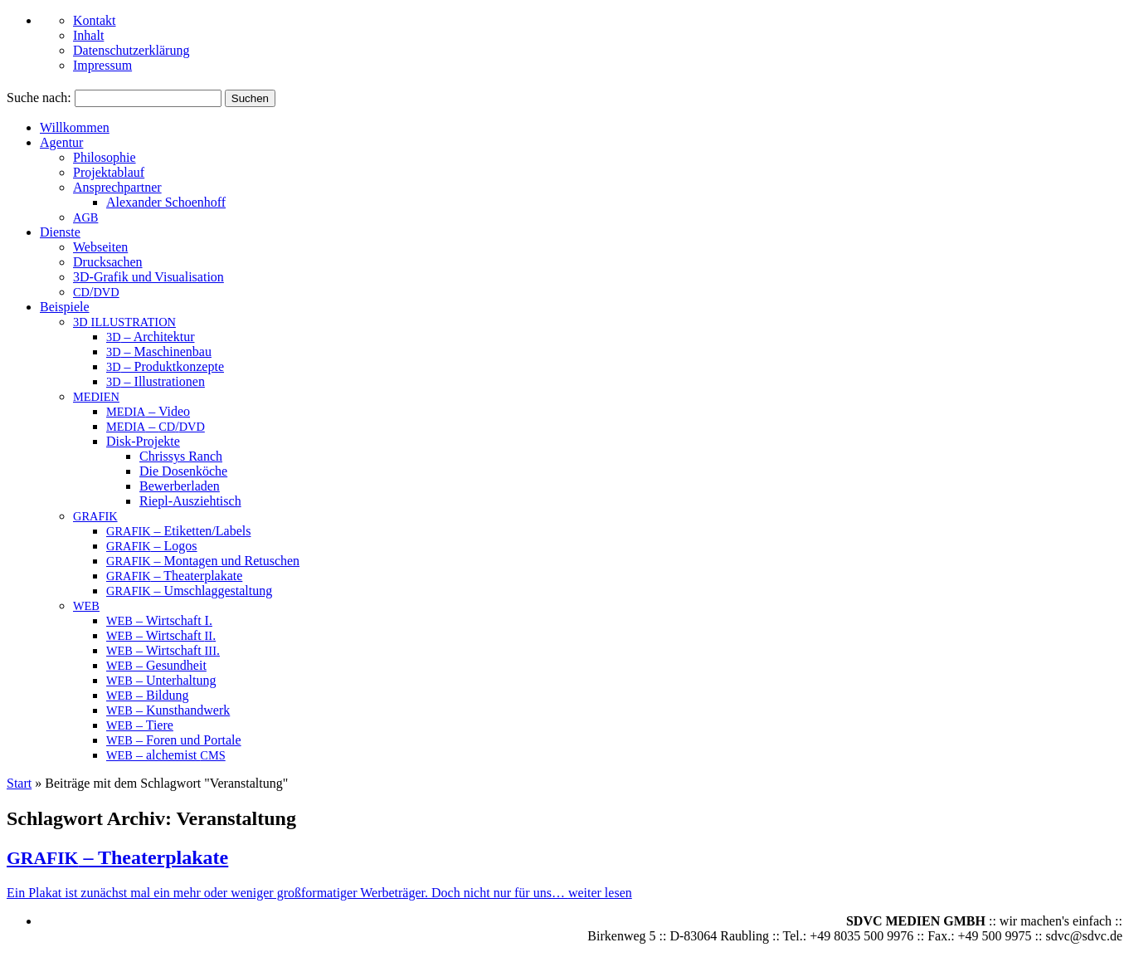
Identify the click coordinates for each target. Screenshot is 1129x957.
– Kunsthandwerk (168, 710)
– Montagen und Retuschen (202, 561)
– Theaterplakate (174, 576)
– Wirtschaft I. (159, 620)
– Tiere (139, 725)
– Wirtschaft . (161, 635)
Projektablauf (108, 172)
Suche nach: (39, 97)
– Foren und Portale (173, 740)
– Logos (151, 546)
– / (155, 426)
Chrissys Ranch (180, 456)
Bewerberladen (179, 486)
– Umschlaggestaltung (189, 590)
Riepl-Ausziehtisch (190, 501)
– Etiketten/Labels (178, 531)
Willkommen (74, 127)
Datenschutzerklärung (131, 50)
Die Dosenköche (183, 471)
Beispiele (65, 307)
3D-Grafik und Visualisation (148, 277)
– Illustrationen (155, 381)
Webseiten (100, 247)
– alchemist (166, 755)
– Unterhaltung (161, 680)
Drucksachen (108, 262)
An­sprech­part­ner (117, 187)
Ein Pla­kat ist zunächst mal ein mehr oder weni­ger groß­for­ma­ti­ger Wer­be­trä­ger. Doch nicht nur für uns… (287, 893)
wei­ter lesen (600, 893)
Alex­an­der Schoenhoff (166, 202)
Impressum (102, 65)
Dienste (60, 232)
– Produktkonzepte (165, 366)
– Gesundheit (156, 665)
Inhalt (88, 35)
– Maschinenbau (159, 351)
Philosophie (104, 157)
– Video (148, 411)
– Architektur (150, 337)
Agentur (61, 142)
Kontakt (94, 20)
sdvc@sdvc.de (1084, 936)
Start (19, 783)
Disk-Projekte (143, 441)
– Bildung (147, 695)
